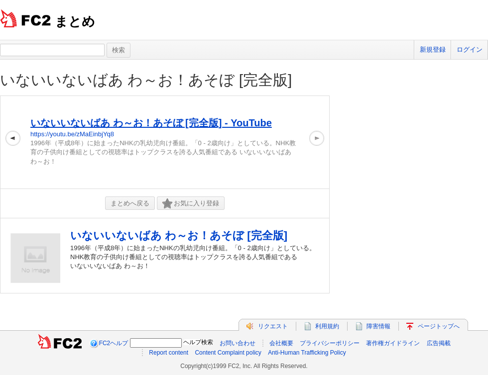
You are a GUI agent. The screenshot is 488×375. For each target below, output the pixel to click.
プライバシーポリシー (330, 343)
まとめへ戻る (130, 203)
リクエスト (273, 326)
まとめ (75, 21)
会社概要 (281, 343)
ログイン (470, 49)
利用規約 (327, 326)
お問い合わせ (237, 343)
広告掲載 (439, 343)
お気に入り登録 (190, 203)
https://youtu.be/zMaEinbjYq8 (72, 134)
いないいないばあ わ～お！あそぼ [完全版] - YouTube (151, 122)
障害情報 (378, 326)
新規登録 (433, 49)
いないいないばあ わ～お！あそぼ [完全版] (146, 80)
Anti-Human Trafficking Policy (307, 352)
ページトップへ (439, 326)
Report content (168, 352)
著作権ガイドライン (393, 343)
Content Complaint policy (228, 352)
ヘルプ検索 (198, 342)
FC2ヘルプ (113, 343)
